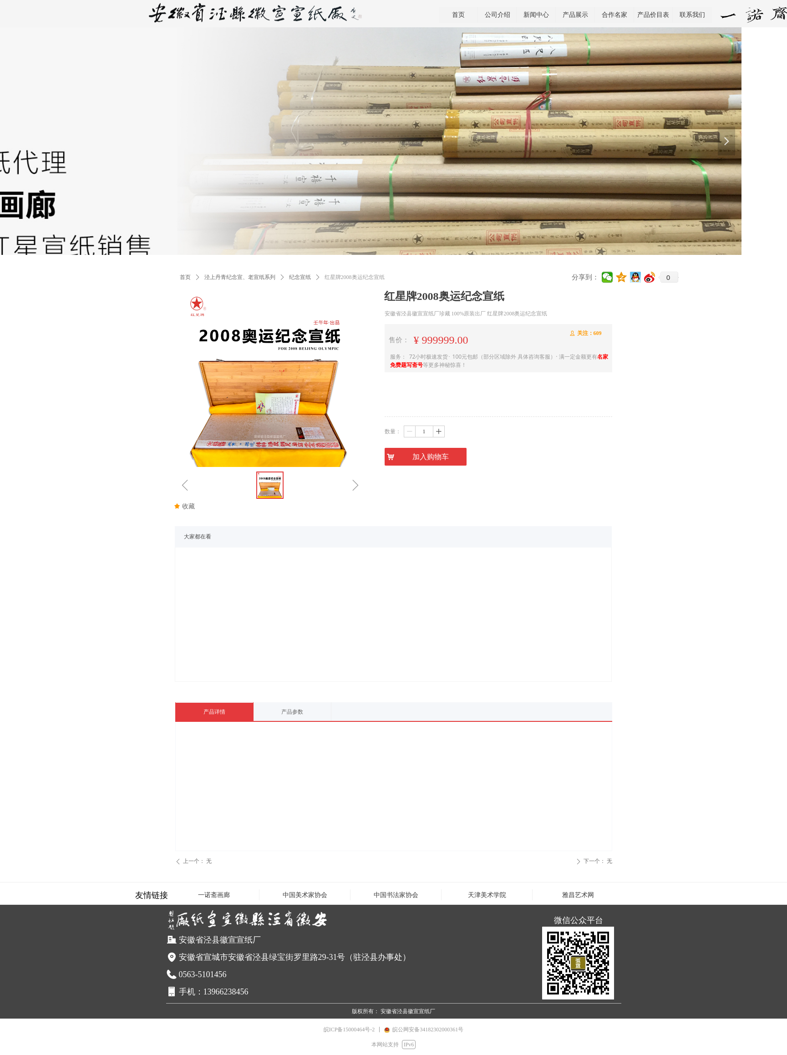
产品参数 (292, 712)
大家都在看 (197, 536)
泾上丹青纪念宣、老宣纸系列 (239, 277)
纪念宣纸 (300, 277)
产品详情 (214, 712)
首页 (185, 277)
